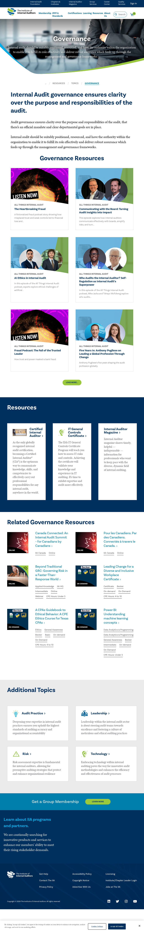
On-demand (110, 597)
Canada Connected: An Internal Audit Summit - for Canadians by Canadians (50, 543)
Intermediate (42, 597)
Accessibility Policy (82, 896)
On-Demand (125, 597)
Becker (121, 592)
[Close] (139, 926)
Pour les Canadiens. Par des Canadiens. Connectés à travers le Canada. (119, 540)
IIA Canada (40, 558)
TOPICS (74, 83)
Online (52, 558)
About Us (107, 15)
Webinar (39, 602)
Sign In (133, 3)
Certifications (75, 13)
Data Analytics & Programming (119, 641)
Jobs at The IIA (113, 909)
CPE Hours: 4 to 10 (113, 602)
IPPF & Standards (57, 15)
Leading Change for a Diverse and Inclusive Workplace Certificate (119, 579)
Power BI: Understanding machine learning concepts (117, 628)
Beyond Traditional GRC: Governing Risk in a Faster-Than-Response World (50, 579)
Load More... (72, 383)
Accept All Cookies (116, 926)
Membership (45, 13)
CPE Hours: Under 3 (45, 607)
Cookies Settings (97, 926)
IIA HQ (61, 592)
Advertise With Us (81, 909)
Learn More (98, 824)
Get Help (43, 896)
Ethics (38, 641)
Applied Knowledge (44, 592)
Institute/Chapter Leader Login (121, 903)
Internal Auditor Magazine (75, 3)
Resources (98, 13)
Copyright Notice (80, 903)
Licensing (110, 896)
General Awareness (54, 641)
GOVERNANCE (92, 83)
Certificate (109, 592)
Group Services (92, 3)
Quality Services (121, 3)
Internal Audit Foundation (35, 3)
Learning (87, 13)
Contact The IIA (47, 903)
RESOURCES (59, 83)
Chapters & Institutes (55, 3)
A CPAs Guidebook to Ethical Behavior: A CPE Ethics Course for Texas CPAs (51, 628)
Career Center (106, 3)
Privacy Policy (46, 909)
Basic (48, 647)
